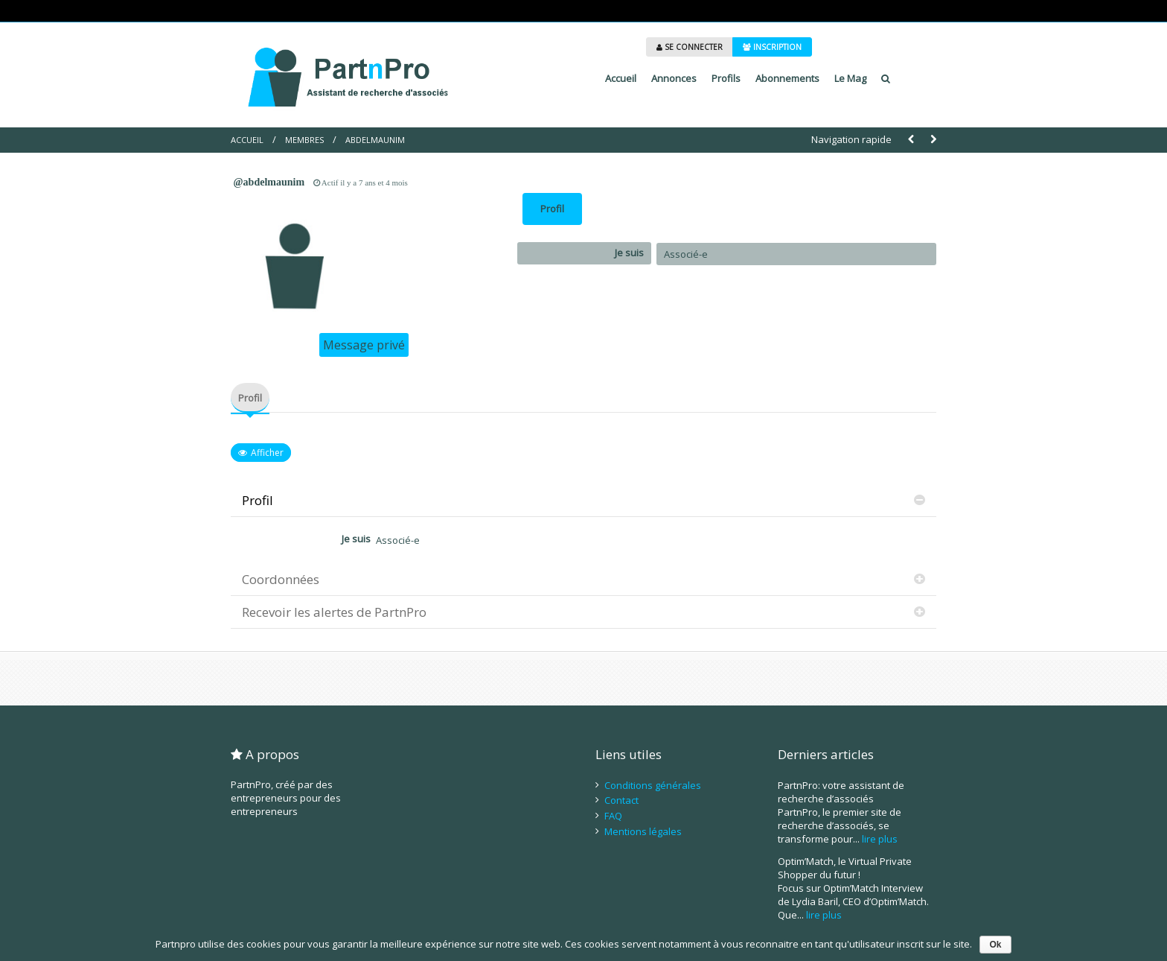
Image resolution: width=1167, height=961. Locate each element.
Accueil (620, 78)
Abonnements (787, 78)
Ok (995, 944)
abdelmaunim (375, 139)
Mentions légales (643, 831)
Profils (726, 78)
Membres (304, 139)
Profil (552, 208)
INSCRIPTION (772, 47)
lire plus (880, 839)
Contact (621, 800)
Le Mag (850, 78)
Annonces (674, 78)
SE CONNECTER (689, 47)
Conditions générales (652, 785)
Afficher (267, 452)
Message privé (364, 345)
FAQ (613, 815)
